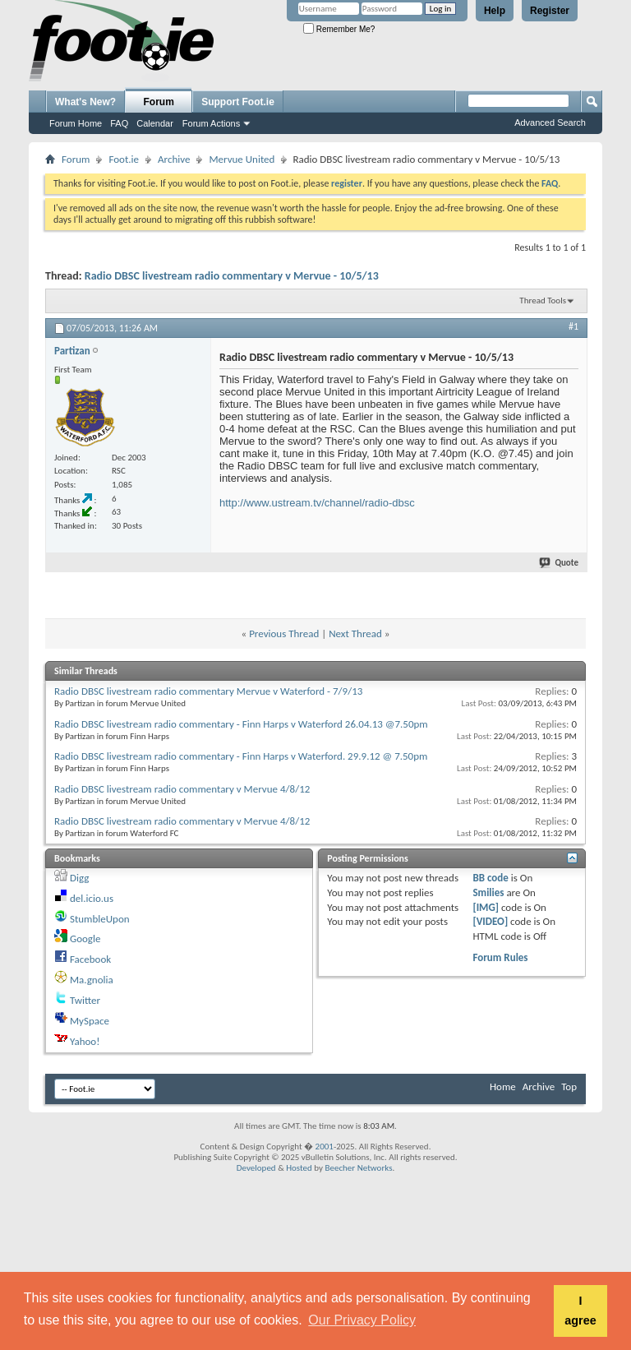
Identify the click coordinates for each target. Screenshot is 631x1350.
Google (85, 938)
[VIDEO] (490, 921)
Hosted (299, 1168)
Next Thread (355, 633)
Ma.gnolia (91, 979)
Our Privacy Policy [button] (362, 1320)
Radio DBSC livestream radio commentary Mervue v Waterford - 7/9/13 (208, 691)
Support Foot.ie (237, 102)
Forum (159, 102)
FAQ (119, 123)
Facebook (90, 959)
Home (503, 1086)
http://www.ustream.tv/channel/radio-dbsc (317, 503)
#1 (573, 326)
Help (494, 10)
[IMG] (485, 907)
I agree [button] (580, 1310)
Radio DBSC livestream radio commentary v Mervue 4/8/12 (182, 789)
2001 (325, 1146)
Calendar (154, 123)
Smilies (488, 892)
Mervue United (241, 159)
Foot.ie (123, 159)
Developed (256, 1168)
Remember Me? (339, 29)
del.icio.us (91, 898)
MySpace (89, 1021)
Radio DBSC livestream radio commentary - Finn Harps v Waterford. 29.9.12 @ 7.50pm (240, 756)
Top (569, 1086)
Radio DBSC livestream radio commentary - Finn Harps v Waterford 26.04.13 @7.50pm (241, 724)
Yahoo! (85, 1041)
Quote (559, 562)
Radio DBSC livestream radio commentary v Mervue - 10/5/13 (232, 276)
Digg (79, 877)
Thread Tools (542, 300)
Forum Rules (499, 957)
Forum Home (75, 123)
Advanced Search (550, 122)
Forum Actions (211, 123)
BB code (490, 877)
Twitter (85, 1000)
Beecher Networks (358, 1168)
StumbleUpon (100, 919)
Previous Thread (284, 633)
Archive (174, 159)
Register (549, 10)
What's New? (85, 102)
